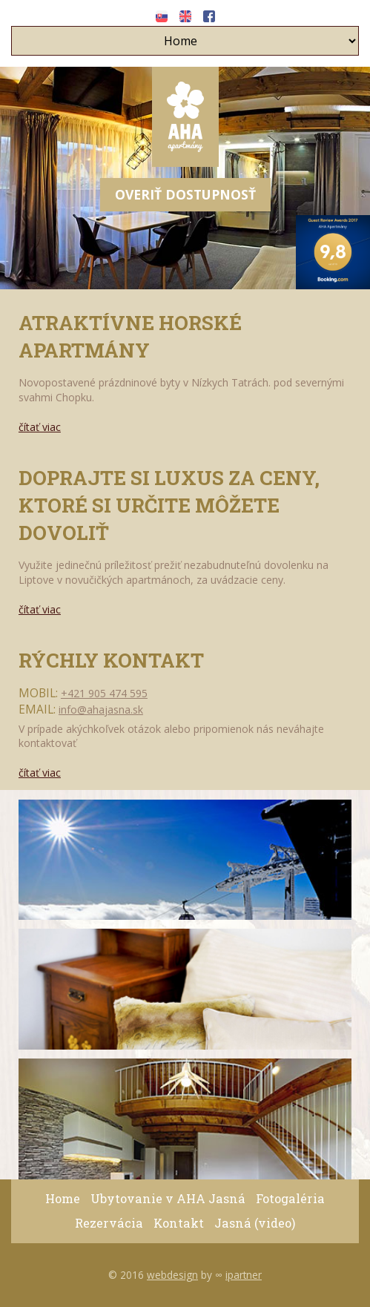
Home (62, 1198)
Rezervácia (109, 1223)
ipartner (243, 1275)
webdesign (172, 1275)
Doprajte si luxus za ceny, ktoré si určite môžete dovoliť (169, 504)
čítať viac (40, 427)
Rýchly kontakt (111, 660)
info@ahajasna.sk (101, 709)
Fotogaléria (290, 1198)
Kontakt (178, 1223)
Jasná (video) (254, 1223)
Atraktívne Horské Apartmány (130, 336)
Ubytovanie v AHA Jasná (167, 1198)
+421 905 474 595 (104, 693)
